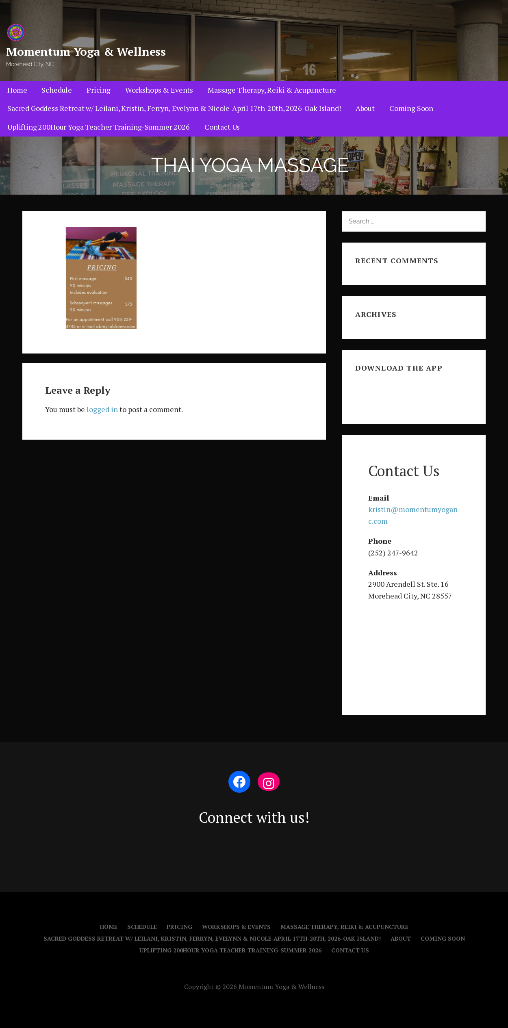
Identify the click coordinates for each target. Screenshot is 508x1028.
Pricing (99, 90)
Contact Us (222, 127)
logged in (102, 409)
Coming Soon (411, 108)
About (365, 108)
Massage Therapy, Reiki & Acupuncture (272, 90)
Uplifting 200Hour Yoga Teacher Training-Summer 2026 (98, 127)
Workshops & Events (159, 90)
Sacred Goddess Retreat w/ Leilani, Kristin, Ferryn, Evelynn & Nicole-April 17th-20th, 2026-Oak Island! (174, 108)
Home (17, 90)
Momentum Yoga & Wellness (86, 51)
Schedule (56, 90)
